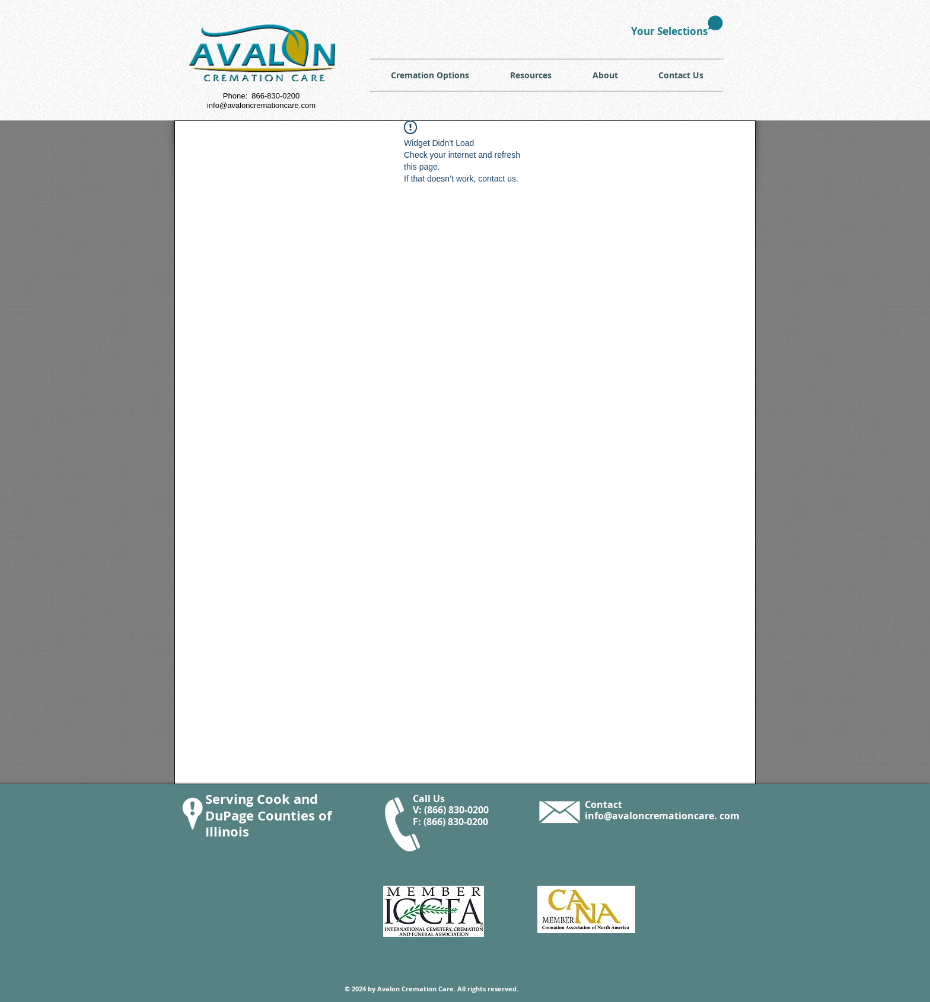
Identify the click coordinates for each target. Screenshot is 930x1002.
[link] (677, 26)
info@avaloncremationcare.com (261, 105)
